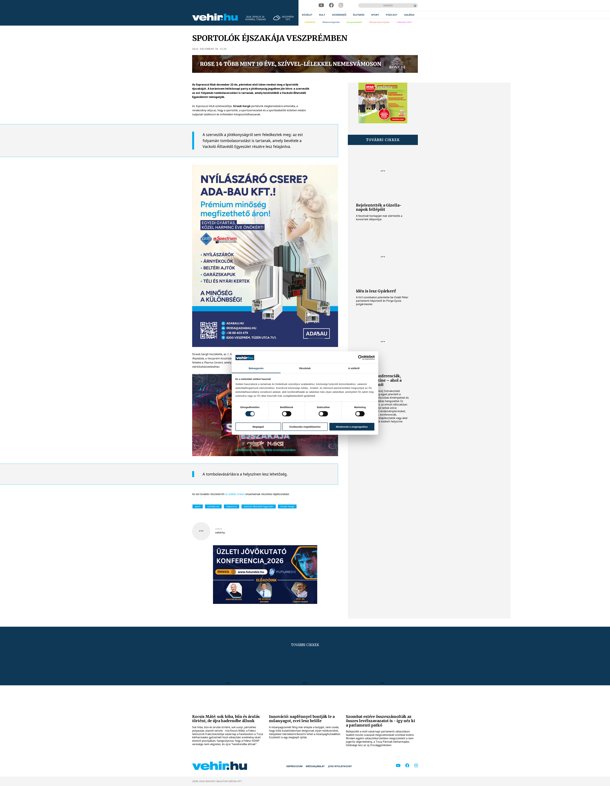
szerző (218, 529)
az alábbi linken (235, 494)
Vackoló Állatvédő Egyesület (258, 506)
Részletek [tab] (305, 368)
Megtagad (258, 426)
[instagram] (341, 5)
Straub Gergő (287, 506)
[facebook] (331, 5)
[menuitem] (307, 15)
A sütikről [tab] (354, 368)
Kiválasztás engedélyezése (305, 426)
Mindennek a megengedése (352, 426)
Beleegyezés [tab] (256, 368)
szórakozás (213, 506)
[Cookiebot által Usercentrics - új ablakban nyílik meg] (360, 357)
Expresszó (231, 506)
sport (197, 506)
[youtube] (321, 5)
